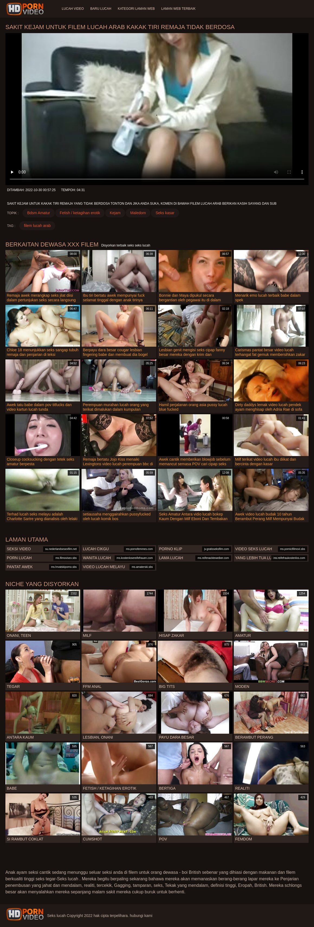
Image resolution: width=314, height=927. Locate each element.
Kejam (115, 213)
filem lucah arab (37, 225)
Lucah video (73, 9)
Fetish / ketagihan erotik (80, 213)
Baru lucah (100, 9)
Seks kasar (165, 213)
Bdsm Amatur (38, 213)
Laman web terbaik (178, 9)
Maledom (138, 213)
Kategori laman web (136, 9)
